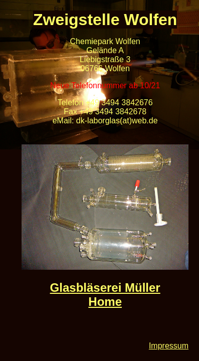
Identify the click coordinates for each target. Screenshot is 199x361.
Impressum (168, 345)
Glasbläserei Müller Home (105, 294)
